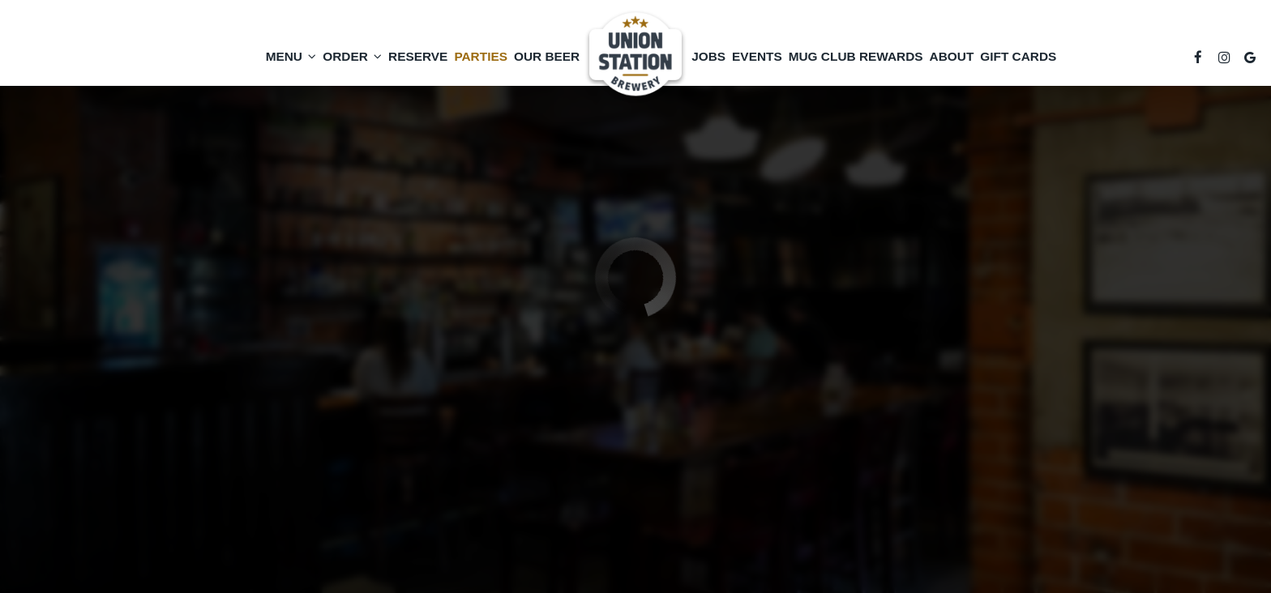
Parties (480, 56)
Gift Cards (1018, 56)
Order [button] (352, 56)
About (952, 56)
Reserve (417, 56)
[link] (635, 56)
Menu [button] (291, 56)
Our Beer (547, 56)
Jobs (708, 56)
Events (757, 56)
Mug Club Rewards (856, 56)
